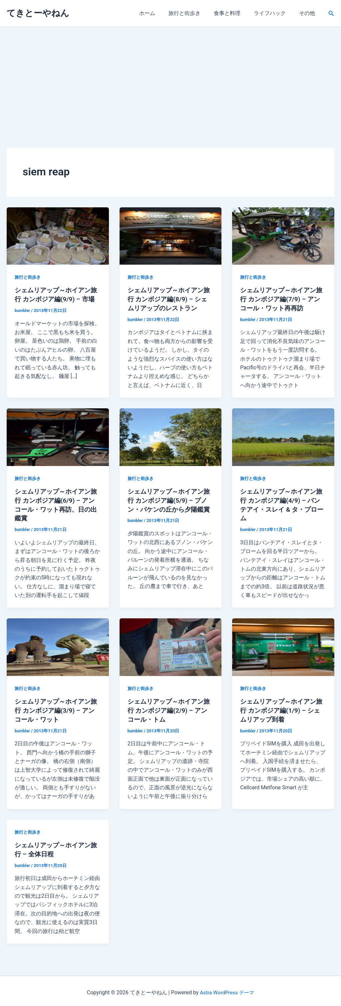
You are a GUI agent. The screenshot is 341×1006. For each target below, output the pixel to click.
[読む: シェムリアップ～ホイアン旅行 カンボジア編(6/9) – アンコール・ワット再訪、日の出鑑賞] (58, 436)
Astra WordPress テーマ (226, 989)
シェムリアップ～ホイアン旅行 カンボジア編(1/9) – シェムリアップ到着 (282, 708)
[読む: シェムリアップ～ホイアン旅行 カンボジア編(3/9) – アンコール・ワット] (58, 645)
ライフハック (274, 13)
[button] (331, 13)
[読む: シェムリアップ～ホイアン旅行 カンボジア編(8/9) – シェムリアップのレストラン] (171, 235)
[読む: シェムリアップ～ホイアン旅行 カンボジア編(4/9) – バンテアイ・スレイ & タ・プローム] (283, 436)
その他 (308, 13)
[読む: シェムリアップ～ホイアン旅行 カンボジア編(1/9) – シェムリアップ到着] (283, 645)
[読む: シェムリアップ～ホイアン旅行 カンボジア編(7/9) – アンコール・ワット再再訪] (283, 235)
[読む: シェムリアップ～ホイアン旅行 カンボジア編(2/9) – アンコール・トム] (171, 645)
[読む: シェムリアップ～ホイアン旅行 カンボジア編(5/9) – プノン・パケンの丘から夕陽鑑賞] (171, 436)
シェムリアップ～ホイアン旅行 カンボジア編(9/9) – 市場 (57, 298)
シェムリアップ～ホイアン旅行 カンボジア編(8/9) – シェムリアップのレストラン (169, 298)
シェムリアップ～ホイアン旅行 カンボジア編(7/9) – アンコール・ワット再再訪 (282, 298)
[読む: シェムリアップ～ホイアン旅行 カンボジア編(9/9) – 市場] (58, 235)
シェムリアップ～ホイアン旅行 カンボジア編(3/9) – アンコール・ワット (57, 708)
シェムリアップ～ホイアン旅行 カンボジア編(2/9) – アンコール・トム (169, 708)
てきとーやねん (38, 13)
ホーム (159, 13)
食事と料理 (233, 13)
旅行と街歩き (194, 13)
